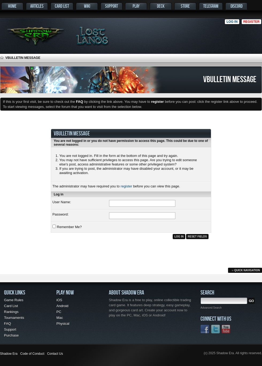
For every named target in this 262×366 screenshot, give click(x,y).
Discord (236, 6)
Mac (59, 318)
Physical (62, 324)
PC (58, 312)
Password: (60, 214)
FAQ (7, 324)
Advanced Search (211, 307)
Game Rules (13, 300)
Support (111, 6)
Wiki (87, 6)
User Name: (61, 202)
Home (12, 6)
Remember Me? (67, 227)
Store (185, 6)
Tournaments (14, 318)
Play (136, 6)
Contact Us (55, 354)
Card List (62, 6)
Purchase (11, 335)
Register (251, 22)
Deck (160, 6)
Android (62, 306)
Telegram (210, 6)
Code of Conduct (32, 354)
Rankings (11, 312)
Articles (37, 6)
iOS (59, 300)
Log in (231, 22)
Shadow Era (8, 354)
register (126, 186)
